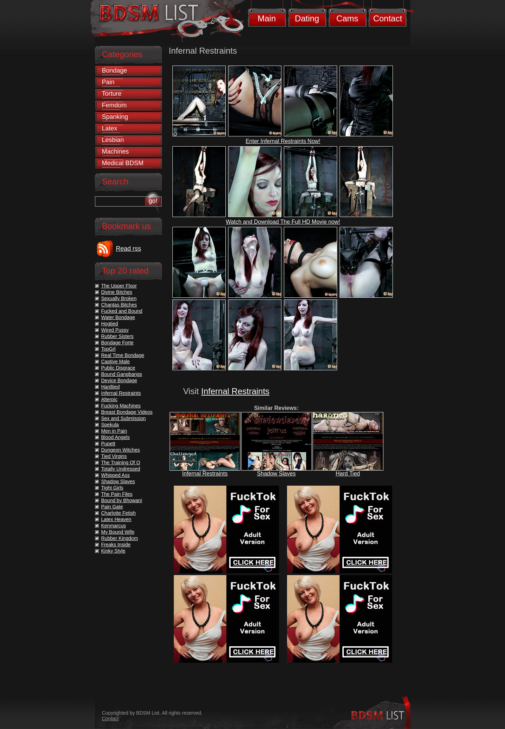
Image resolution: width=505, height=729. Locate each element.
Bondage (114, 70)
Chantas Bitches (119, 305)
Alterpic (109, 399)
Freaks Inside (116, 544)
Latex (109, 128)
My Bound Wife (118, 532)
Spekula (110, 424)
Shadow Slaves (276, 474)
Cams (347, 18)
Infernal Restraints (235, 391)
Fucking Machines (121, 406)
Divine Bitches (116, 292)
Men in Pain (114, 431)
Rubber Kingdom (119, 538)
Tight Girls (112, 488)
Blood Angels (115, 437)
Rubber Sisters (117, 336)
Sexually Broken (119, 298)
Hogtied (109, 323)
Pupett (108, 443)
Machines (115, 151)
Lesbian (113, 139)
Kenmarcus (113, 525)
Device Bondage (119, 380)
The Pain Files (116, 494)
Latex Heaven (116, 519)
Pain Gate (112, 506)
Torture (112, 93)
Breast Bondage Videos (127, 412)
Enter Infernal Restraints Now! (283, 141)
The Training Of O (120, 462)
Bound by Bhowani (121, 500)
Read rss (128, 248)
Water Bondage (118, 317)
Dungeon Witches (120, 450)
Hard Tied (348, 474)
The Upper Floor (119, 286)
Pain (108, 82)
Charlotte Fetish (118, 513)
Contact (387, 18)
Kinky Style (113, 551)
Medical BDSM (123, 163)
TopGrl (108, 349)
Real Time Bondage (122, 355)
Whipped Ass (115, 475)
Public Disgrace (118, 368)
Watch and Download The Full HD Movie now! (283, 222)
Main (267, 18)
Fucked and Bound (122, 311)
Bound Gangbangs (121, 374)
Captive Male (115, 361)
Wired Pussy (115, 330)
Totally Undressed (120, 469)
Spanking (115, 116)
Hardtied (110, 387)
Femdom (114, 105)
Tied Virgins (114, 456)
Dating (307, 18)
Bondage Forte (117, 342)
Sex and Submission (123, 418)
